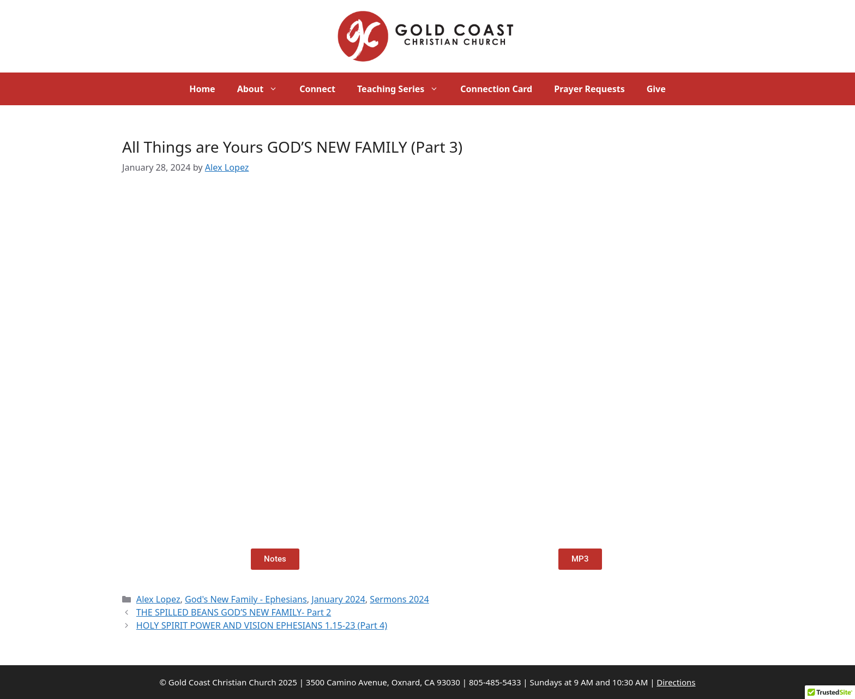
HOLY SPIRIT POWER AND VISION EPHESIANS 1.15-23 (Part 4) (261, 625)
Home (202, 89)
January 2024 (338, 599)
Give (656, 89)
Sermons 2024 (399, 599)
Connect (317, 89)
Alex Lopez (158, 599)
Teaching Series (403, 89)
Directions (676, 682)
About (263, 89)
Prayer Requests (589, 89)
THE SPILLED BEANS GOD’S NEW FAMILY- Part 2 (233, 612)
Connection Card (496, 89)
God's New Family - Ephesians (246, 599)
